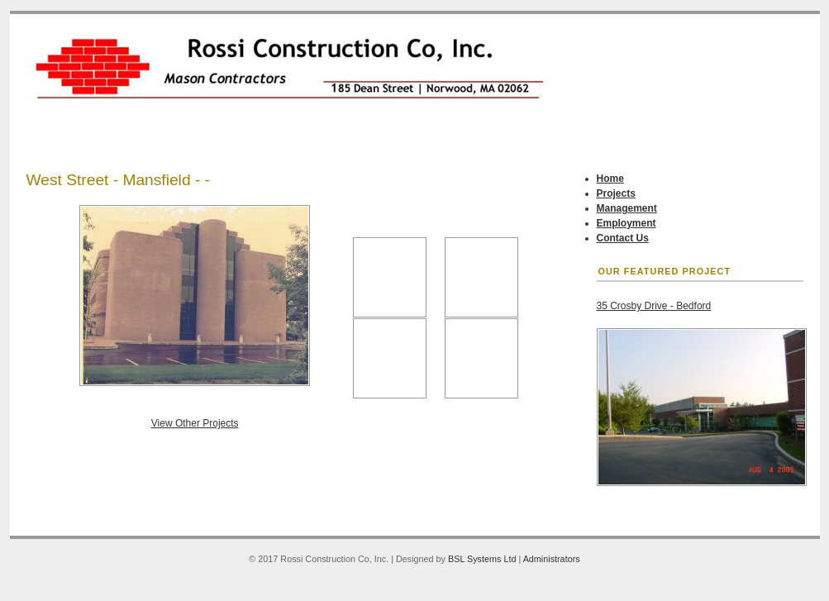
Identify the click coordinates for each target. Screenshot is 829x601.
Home (610, 178)
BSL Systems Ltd (482, 559)
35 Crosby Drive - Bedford (654, 306)
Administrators (551, 559)
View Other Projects (195, 423)
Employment (626, 223)
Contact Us (623, 238)
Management (627, 208)
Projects (616, 193)
